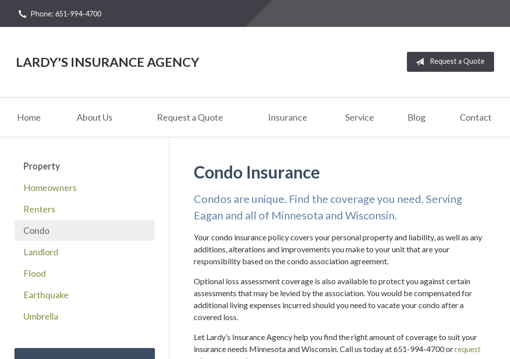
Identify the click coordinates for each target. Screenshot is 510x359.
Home (29, 117)
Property (41, 166)
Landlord (40, 251)
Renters (39, 208)
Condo (36, 230)
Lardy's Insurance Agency (107, 61)
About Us (95, 117)
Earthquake (46, 294)
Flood (34, 273)
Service (359, 117)
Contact (476, 117)
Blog (416, 117)
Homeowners (50, 187)
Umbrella (40, 316)
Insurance (287, 117)
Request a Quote (448, 62)
